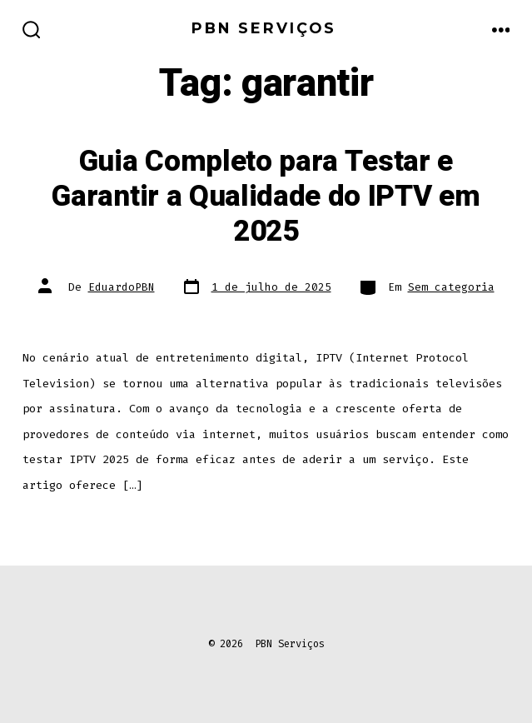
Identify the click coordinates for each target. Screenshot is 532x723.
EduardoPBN (121, 287)
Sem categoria (451, 287)
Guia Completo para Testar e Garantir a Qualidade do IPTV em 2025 (266, 197)
